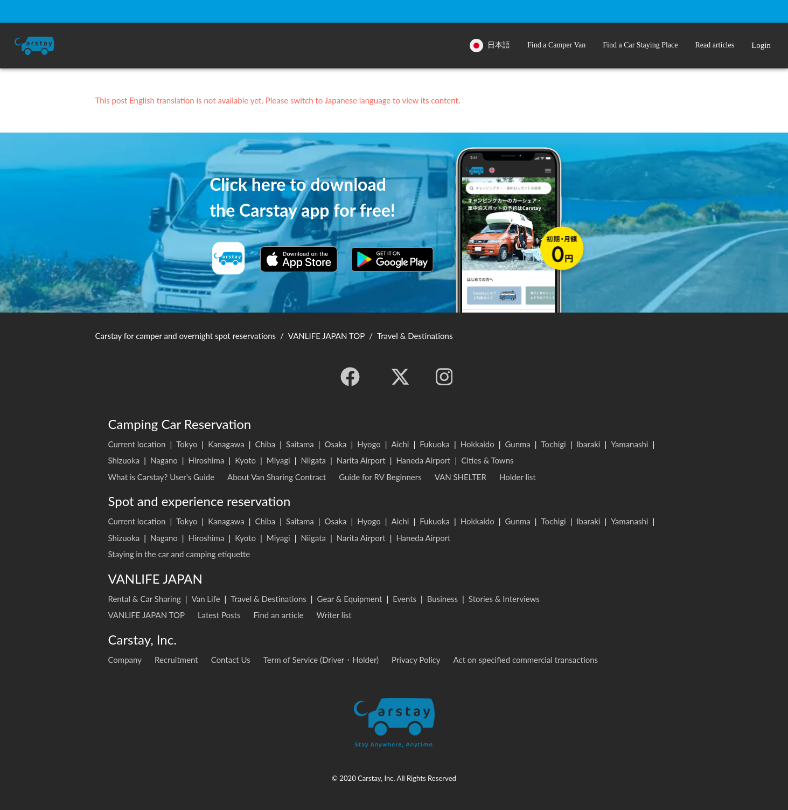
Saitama (300, 444)
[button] (556, 45)
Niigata (313, 460)
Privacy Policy (416, 659)
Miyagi (278, 460)
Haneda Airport (423, 460)
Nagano (164, 460)
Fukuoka (435, 444)
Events (404, 599)
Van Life (206, 599)
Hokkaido (477, 444)
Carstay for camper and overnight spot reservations (185, 336)
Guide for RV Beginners (380, 477)
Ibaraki (588, 444)
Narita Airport (361, 460)
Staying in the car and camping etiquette (179, 554)
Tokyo (186, 444)
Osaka (336, 444)
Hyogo (368, 444)
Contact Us (230, 659)
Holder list (517, 477)
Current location (137, 444)
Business (442, 599)
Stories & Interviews (504, 599)
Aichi (400, 444)
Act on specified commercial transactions (526, 659)
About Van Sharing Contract (276, 477)
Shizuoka (124, 460)
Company (125, 659)
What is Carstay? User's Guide (161, 477)
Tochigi (553, 444)
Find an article (278, 615)
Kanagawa (226, 444)
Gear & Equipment (349, 599)
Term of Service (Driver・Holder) (321, 659)
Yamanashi (629, 444)
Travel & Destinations (268, 599)
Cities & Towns (487, 460)
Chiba (265, 444)
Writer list (334, 615)
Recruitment (176, 659)
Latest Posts (219, 615)
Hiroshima (207, 460)
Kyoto (245, 460)
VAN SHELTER (460, 477)
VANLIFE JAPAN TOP (146, 615)
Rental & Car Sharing (144, 599)
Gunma (517, 444)
